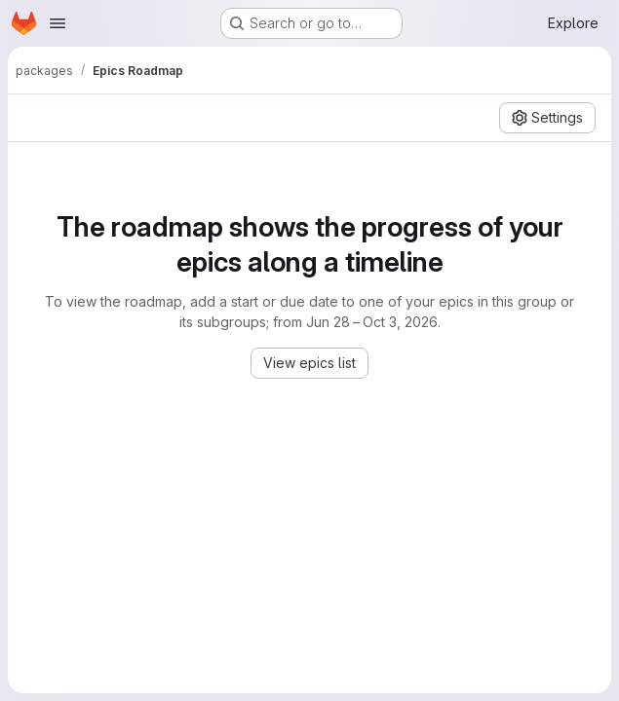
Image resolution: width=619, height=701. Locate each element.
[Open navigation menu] (57, 23)
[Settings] (547, 117)
